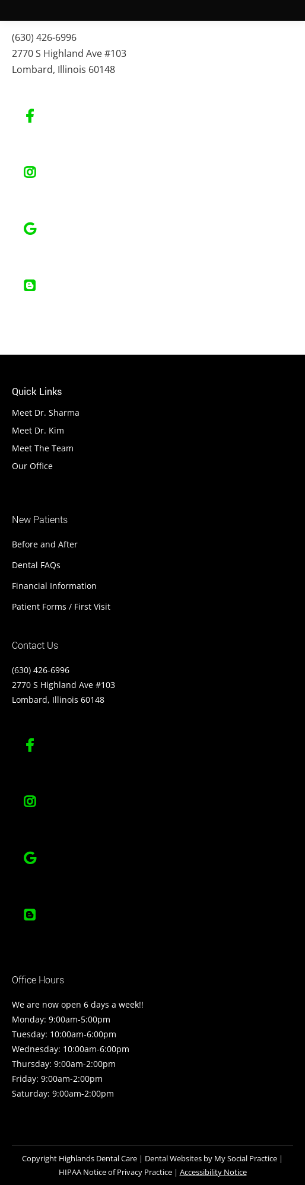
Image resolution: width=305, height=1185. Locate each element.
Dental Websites (173, 1158)
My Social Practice (244, 1158)
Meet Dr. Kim (38, 430)
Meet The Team (43, 448)
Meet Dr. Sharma (46, 412)
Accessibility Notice (213, 1172)
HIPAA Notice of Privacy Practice (115, 1172)
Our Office (32, 466)
